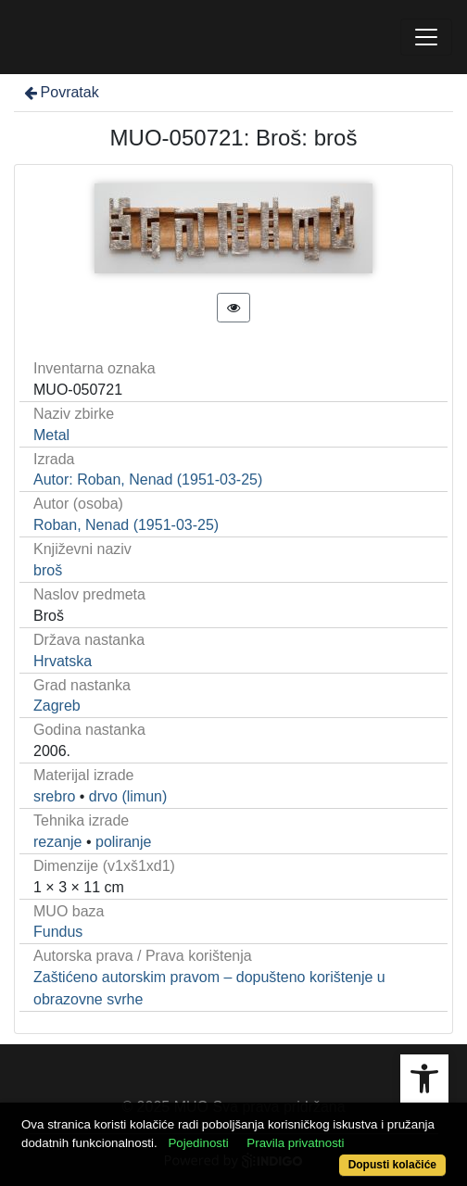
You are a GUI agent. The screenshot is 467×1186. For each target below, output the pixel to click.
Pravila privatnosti (295, 1143)
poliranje (123, 842)
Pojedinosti (198, 1143)
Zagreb (57, 705)
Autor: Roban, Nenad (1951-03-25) (147, 479)
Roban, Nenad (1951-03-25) (126, 525)
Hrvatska (62, 661)
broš (47, 570)
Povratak (60, 92)
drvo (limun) (128, 796)
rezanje (57, 842)
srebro (54, 796)
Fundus (57, 932)
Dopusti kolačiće (392, 1164)
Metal (51, 435)
